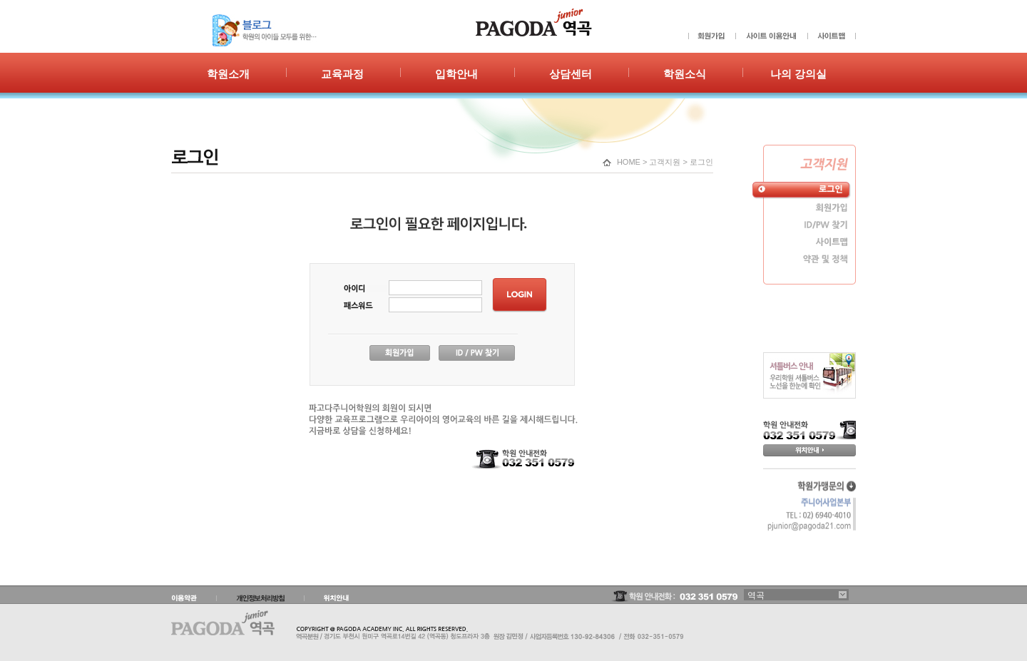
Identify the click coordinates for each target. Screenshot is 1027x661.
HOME (628, 162)
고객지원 (664, 162)
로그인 (701, 162)
